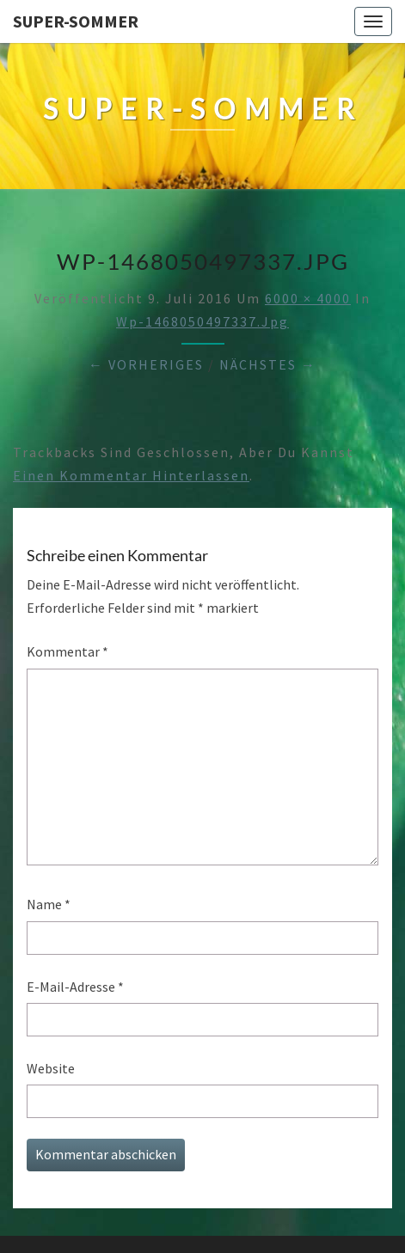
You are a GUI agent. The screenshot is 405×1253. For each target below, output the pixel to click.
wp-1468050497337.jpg (202, 321)
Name (49, 904)
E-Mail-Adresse (75, 986)
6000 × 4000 (308, 298)
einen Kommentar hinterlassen (131, 475)
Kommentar (67, 651)
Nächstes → (267, 364)
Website (51, 1068)
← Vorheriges (146, 364)
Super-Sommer (75, 21)
